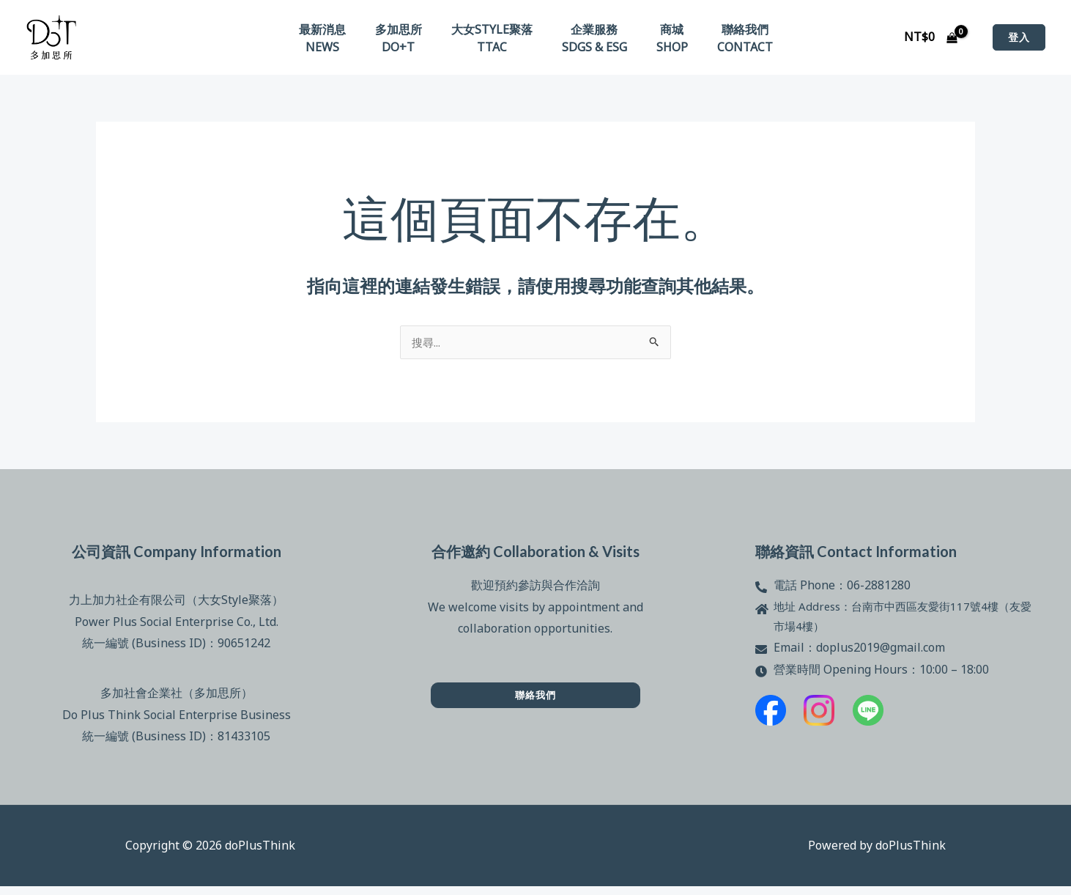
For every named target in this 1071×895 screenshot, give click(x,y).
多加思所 (407, 32)
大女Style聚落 (495, 32)
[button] (1019, 41)
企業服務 (591, 32)
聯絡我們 (730, 32)
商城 (663, 32)
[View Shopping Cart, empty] (930, 41)
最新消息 (337, 32)
